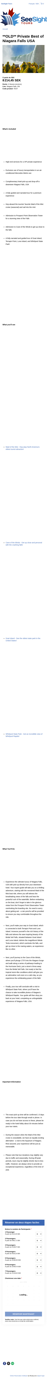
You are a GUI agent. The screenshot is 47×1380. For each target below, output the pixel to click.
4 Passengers (16, 1253)
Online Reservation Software (19, 1375)
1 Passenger (16, 1233)
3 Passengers (16, 1246)
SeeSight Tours (6, 4)
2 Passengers (16, 1240)
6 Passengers (16, 1266)
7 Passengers (16, 1272)
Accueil (5, 29)
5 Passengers (16, 1259)
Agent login (41, 1375)
